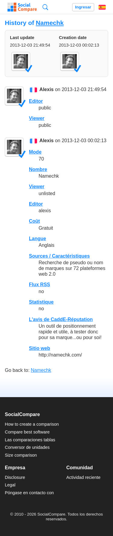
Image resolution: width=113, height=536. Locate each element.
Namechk (50, 22)
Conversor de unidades (27, 447)
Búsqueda (45, 7)
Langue (37, 238)
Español (102, 7)
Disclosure (15, 477)
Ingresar (83, 7)
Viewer (36, 118)
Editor (36, 101)
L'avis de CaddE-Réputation (61, 319)
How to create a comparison (32, 424)
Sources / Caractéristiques (59, 256)
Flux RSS (39, 284)
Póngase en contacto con (29, 492)
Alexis (46, 89)
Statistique (41, 302)
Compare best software (27, 432)
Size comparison (21, 455)
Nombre (38, 169)
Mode (35, 152)
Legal (10, 484)
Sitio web (39, 348)
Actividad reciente (83, 477)
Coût (34, 221)
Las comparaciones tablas (30, 439)
